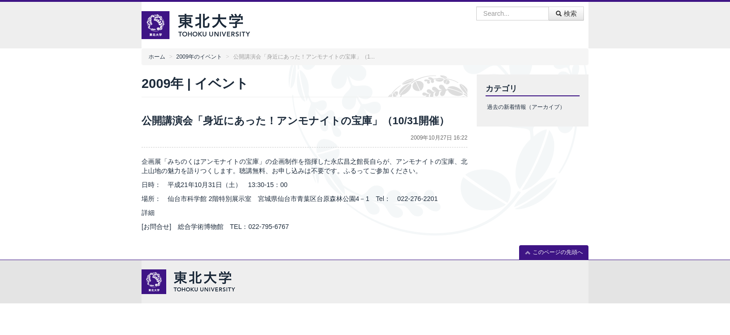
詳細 (148, 212)
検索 (566, 13)
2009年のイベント (199, 57)
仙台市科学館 (187, 198)
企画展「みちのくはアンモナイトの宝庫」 (203, 161)
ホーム (157, 57)
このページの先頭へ (554, 252)
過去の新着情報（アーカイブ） (526, 107)
